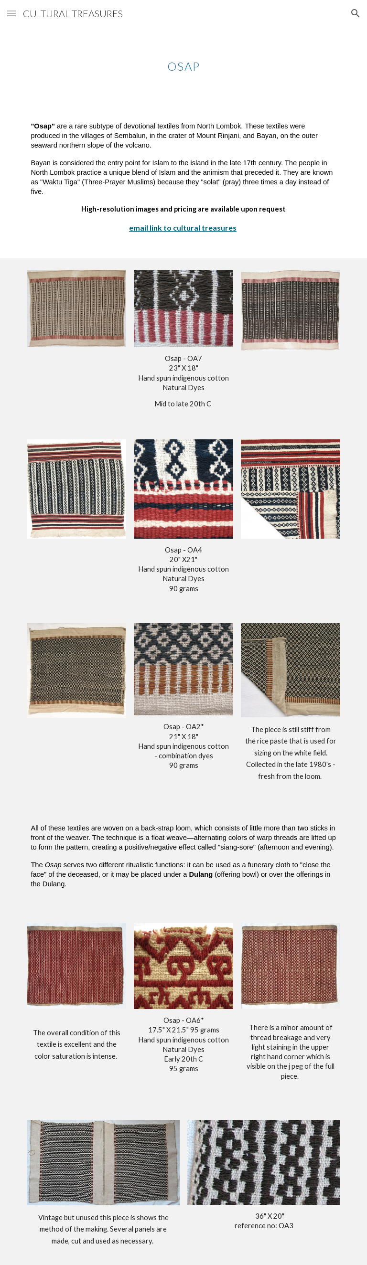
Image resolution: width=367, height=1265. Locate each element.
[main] (183, 59)
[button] (11, 13)
